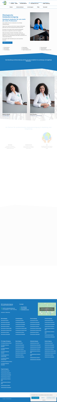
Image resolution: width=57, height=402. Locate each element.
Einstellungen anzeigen (51, 397)
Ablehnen (43, 397)
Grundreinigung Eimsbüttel (20, 324)
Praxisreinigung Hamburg (34, 326)
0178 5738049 (24, 308)
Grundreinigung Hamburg (20, 326)
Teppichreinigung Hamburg (5, 376)
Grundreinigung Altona (19, 320)
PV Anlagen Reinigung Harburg (6, 361)
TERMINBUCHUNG (25, 309)
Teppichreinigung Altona (5, 370)
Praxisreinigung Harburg (34, 332)
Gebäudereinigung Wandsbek (35, 359)
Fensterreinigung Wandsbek (50, 336)
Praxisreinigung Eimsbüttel (35, 324)
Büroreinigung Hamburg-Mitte (6, 328)
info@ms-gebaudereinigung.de (36, 2)
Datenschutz (8, 312)
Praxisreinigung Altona (34, 320)
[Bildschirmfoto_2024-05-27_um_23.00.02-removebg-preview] (4, 3)
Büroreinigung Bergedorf (5, 322)
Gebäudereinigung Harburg (35, 357)
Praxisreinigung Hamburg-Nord (35, 330)
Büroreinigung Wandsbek (5, 334)
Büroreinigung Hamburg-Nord (6, 330)
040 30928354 (24, 307)
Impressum (3, 312)
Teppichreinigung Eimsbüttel (6, 374)
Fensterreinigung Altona (49, 320)
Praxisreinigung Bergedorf (34, 322)
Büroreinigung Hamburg (5, 326)
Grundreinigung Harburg (20, 332)
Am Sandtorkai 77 (46, 2)
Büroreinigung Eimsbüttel (5, 324)
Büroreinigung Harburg (5, 332)
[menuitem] (11, 7)
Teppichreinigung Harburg (5, 385)
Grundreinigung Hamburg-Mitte (21, 328)
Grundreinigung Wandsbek (20, 334)
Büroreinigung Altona (4, 320)
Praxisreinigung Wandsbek (35, 334)
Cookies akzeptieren (35, 397)
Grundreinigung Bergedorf (20, 322)
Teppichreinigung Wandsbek (6, 387)
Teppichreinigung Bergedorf (6, 372)
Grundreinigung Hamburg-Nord (21, 330)
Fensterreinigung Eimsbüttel (50, 324)
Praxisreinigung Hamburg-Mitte (35, 328)
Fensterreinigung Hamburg (49, 326)
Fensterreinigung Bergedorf (49, 322)
